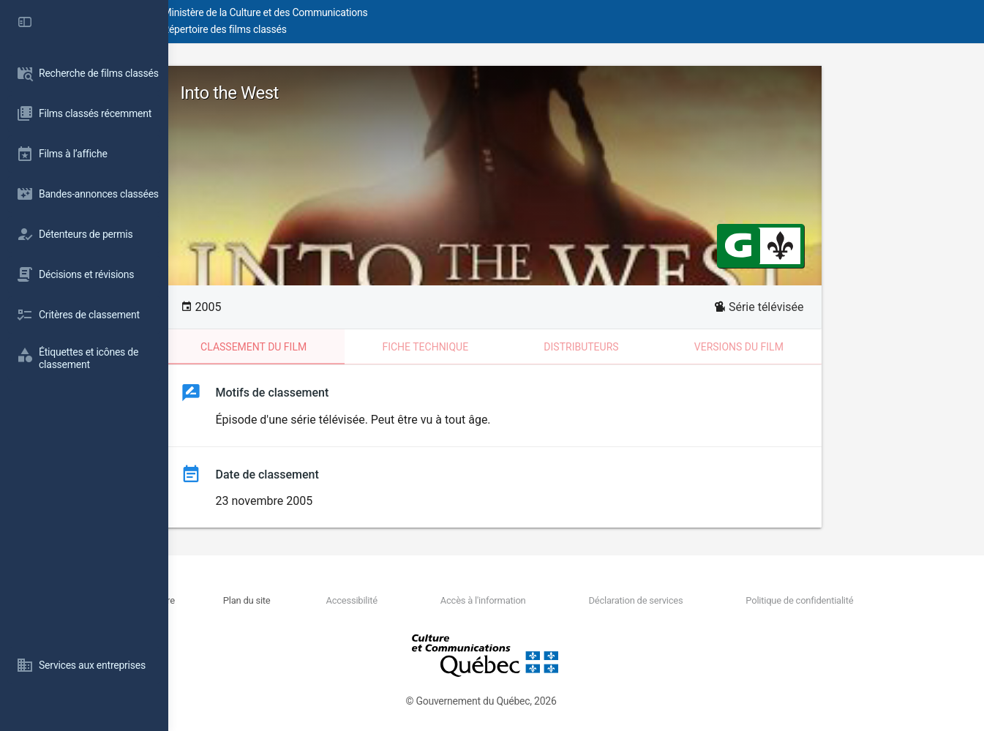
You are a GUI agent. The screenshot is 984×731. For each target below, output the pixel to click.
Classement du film (338, 347)
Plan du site (370, 600)
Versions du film (823, 347)
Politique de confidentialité (817, 600)
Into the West (314, 93)
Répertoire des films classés (391, 29)
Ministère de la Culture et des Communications (431, 12)
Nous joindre (299, 600)
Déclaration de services (681, 600)
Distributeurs (665, 347)
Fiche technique (509, 347)
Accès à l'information (554, 600)
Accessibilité (448, 600)
